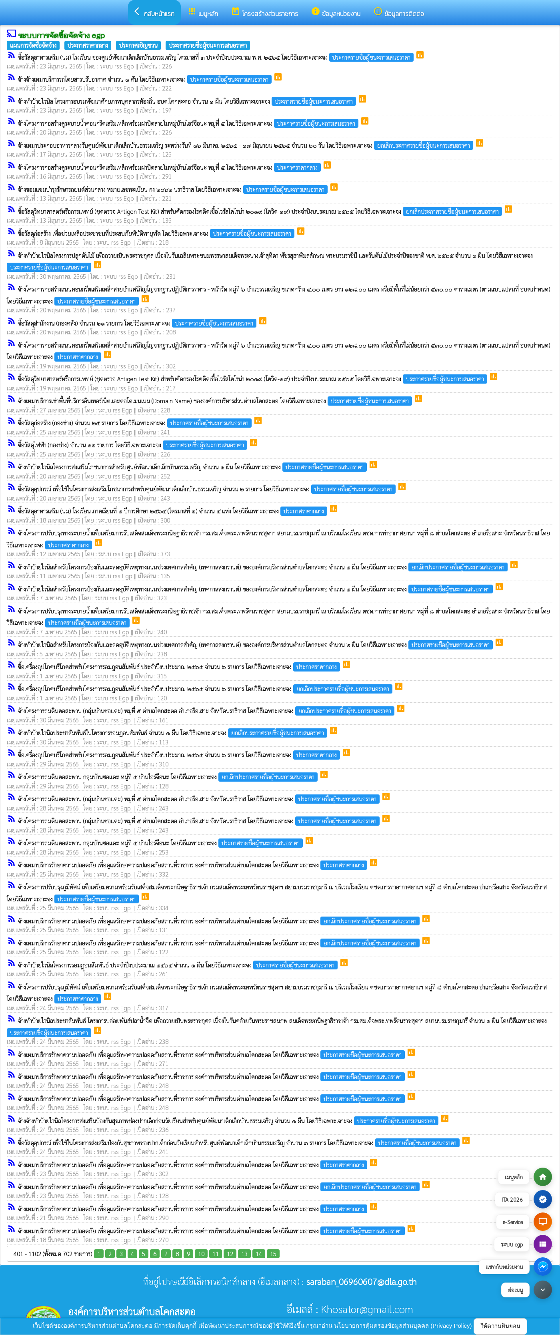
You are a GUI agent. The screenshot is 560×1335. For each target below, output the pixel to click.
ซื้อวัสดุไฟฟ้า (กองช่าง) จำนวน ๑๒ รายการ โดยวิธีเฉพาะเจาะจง (133, 444)
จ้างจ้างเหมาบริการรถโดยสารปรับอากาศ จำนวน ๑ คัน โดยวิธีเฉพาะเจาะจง (145, 79)
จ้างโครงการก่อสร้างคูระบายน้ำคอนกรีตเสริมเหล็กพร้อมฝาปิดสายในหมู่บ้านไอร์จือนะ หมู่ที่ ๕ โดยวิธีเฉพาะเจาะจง (189, 123)
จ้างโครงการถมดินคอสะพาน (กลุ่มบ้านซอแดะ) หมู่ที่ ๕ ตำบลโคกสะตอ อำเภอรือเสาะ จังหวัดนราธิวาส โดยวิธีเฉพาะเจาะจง (207, 710)
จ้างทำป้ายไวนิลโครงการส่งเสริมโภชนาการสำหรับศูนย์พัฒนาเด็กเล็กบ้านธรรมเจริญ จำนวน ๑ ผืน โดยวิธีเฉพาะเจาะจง (193, 466)
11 (215, 1253)
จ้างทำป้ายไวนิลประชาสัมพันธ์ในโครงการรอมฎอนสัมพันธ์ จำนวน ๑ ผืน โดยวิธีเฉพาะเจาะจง (173, 732)
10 (201, 1253)
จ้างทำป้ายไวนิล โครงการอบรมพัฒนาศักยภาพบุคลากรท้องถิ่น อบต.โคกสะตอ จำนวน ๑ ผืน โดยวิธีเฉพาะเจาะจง (188, 101)
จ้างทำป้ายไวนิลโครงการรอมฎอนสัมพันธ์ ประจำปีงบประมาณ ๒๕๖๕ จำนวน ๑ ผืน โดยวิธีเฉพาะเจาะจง (178, 965)
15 (273, 1253)
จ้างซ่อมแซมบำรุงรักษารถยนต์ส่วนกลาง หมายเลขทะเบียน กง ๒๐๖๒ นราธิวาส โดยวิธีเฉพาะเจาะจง (173, 189)
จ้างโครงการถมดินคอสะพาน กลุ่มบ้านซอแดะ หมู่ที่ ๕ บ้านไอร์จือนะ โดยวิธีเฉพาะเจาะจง (168, 776)
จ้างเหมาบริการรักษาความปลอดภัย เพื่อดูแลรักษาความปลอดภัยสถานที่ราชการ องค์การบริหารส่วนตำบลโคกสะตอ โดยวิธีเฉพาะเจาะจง (193, 865)
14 (259, 1253)
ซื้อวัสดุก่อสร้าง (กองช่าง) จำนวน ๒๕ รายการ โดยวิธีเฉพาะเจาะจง (135, 422)
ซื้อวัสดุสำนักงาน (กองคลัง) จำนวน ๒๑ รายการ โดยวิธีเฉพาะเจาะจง (138, 323)
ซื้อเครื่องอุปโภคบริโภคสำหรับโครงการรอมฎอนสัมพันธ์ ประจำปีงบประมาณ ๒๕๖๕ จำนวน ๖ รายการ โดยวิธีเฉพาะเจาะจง (180, 666)
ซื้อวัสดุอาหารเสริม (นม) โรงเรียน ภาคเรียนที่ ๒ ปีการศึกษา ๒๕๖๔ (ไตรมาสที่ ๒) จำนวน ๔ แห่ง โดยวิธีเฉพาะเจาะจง (173, 511)
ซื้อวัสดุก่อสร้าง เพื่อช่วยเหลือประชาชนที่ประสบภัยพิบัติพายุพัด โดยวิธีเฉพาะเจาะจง (157, 233)
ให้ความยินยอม (500, 1326)
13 (244, 1253)
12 (230, 1253)
